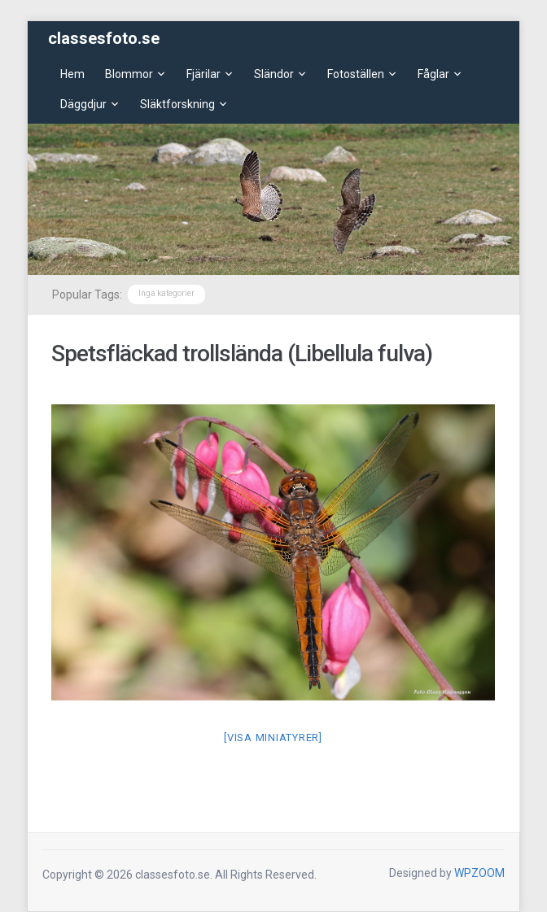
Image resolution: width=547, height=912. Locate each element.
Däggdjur (83, 104)
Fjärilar (203, 74)
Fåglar (433, 74)
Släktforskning (177, 104)
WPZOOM (479, 872)
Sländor (274, 74)
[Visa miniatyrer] (273, 737)
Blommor (129, 74)
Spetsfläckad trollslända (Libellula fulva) (241, 353)
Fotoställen (355, 74)
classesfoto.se (104, 38)
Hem (72, 74)
